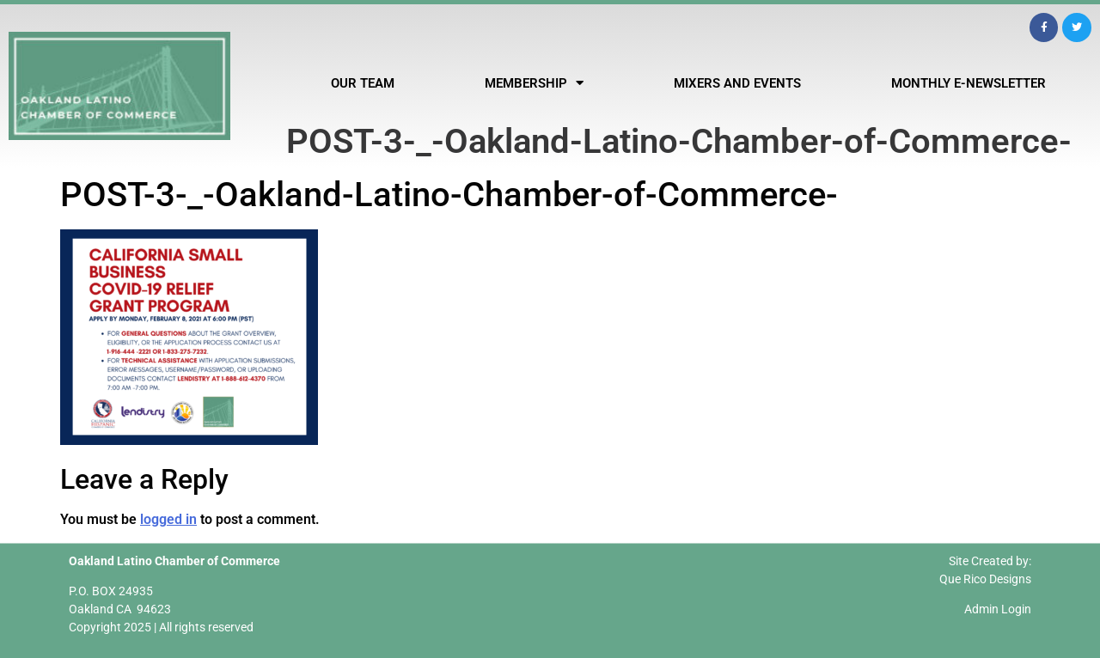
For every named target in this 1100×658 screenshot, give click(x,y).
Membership (534, 83)
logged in (168, 519)
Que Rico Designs (985, 579)
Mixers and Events (737, 83)
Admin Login (997, 609)
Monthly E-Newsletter (968, 83)
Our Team (362, 83)
